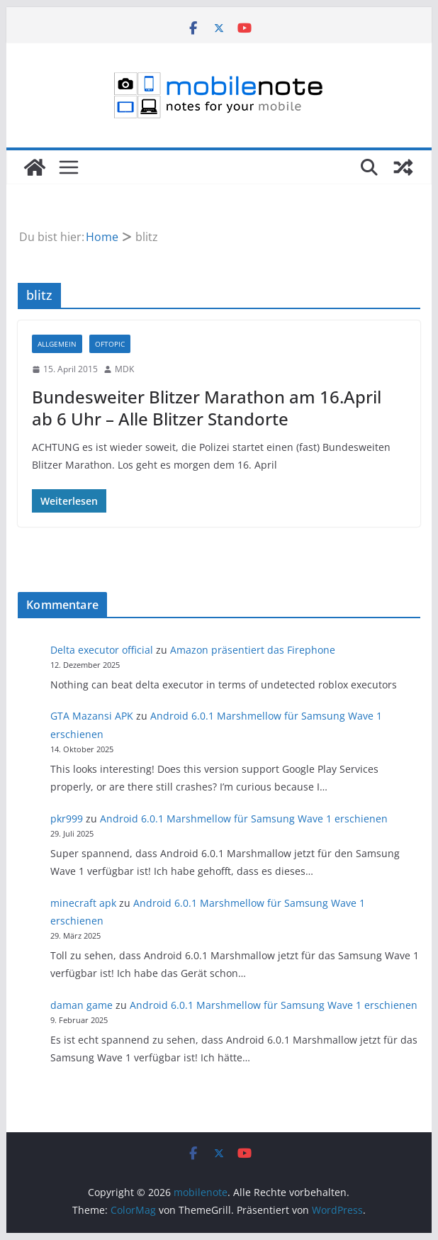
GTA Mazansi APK (91, 715)
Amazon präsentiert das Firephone (252, 650)
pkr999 (66, 818)
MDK (124, 369)
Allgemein (57, 344)
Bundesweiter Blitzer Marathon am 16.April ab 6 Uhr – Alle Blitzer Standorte (206, 407)
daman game (81, 1005)
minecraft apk (83, 903)
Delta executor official (101, 650)
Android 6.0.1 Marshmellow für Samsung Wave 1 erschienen (244, 818)
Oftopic (110, 344)
